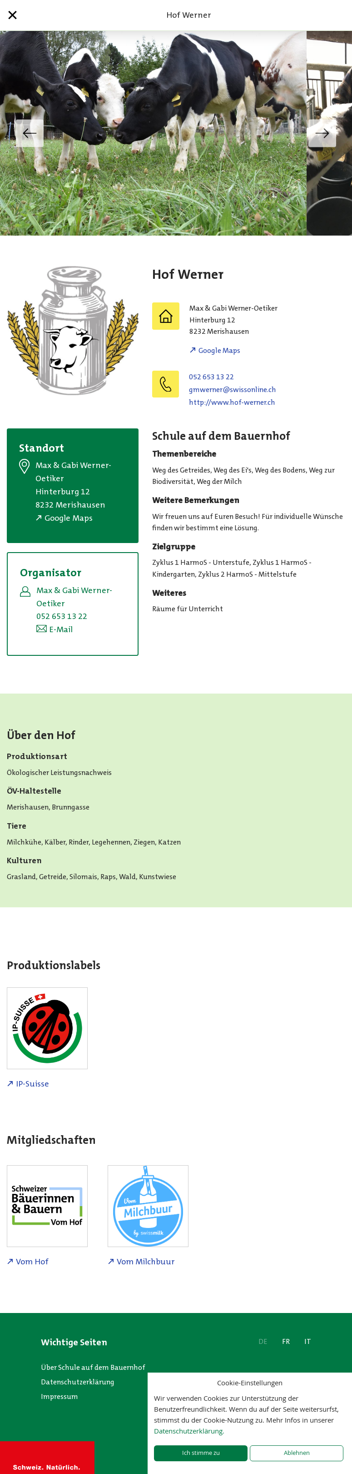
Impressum (59, 1396)
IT (307, 1341)
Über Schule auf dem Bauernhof (93, 1367)
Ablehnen (297, 1453)
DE (263, 1341)
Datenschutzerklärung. (189, 1430)
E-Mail (61, 629)
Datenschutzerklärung (77, 1382)
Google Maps (219, 350)
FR (286, 1341)
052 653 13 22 (211, 377)
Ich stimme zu (201, 1453)
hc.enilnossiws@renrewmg (232, 389)
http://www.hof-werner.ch (232, 402)
